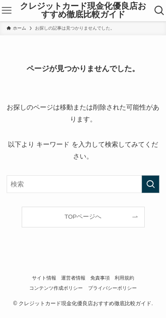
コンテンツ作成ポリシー (56, 288)
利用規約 (124, 277)
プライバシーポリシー (112, 288)
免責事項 (100, 277)
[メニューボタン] (6, 10)
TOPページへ (83, 216)
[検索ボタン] (159, 10)
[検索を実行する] (150, 184)
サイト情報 (44, 277)
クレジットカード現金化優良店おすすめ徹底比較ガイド (83, 10)
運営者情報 (73, 277)
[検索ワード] (83, 184)
